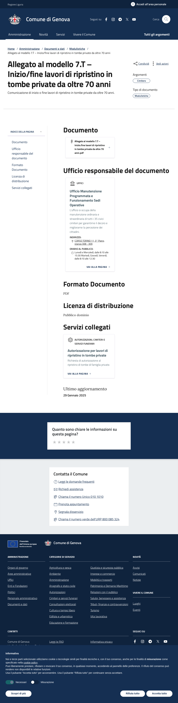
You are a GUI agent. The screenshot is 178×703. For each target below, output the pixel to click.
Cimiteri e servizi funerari (63, 598)
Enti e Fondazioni (17, 586)
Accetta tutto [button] (159, 693)
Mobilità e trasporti (101, 580)
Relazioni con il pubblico (104, 592)
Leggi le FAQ (56, 642)
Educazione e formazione (63, 622)
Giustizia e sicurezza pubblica (106, 568)
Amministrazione (19, 34)
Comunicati (139, 574)
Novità (43, 34)
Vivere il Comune (84, 34)
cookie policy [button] (31, 662)
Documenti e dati (54, 49)
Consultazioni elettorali (62, 604)
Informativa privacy (101, 642)
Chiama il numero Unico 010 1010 (80, 496)
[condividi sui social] (141, 63)
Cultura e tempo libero (62, 610)
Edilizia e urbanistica (60, 616)
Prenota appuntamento (73, 504)
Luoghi (136, 603)
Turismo (94, 610)
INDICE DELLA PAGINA (26, 131)
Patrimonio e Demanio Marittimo (109, 586)
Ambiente (55, 574)
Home (11, 49)
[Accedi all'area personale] (148, 4)
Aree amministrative (19, 574)
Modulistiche (77, 49)
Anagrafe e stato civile (62, 586)
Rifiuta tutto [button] (133, 693)
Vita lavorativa (98, 616)
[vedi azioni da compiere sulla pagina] (159, 63)
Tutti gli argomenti (157, 34)
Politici (11, 592)
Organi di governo (18, 568)
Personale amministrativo (22, 598)
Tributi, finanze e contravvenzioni (109, 604)
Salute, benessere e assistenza (108, 598)
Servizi (60, 34)
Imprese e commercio (102, 574)
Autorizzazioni (57, 592)
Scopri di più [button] (18, 693)
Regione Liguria (15, 4)
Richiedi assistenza (70, 489)
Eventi (136, 610)
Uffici (10, 580)
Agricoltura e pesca (60, 568)
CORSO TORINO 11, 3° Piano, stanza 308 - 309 (89, 242)
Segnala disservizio (70, 511)
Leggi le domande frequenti (76, 481)
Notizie (137, 580)
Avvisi (136, 568)
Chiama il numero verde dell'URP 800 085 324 (88, 519)
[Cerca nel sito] (166, 19)
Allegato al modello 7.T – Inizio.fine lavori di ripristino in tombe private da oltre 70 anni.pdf (90, 147)
